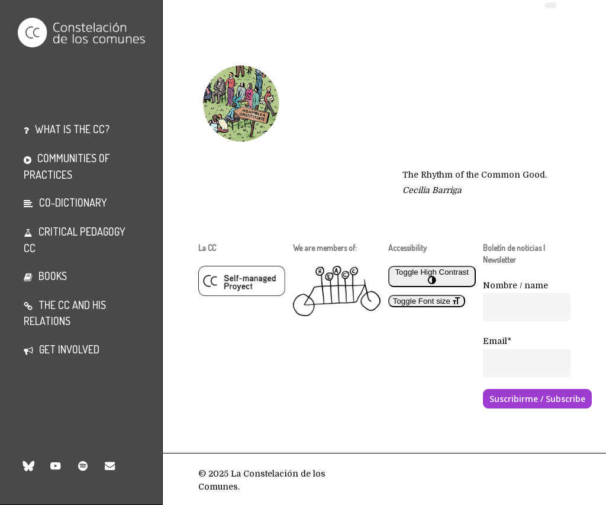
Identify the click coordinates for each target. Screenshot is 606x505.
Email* (497, 341)
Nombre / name (515, 285)
